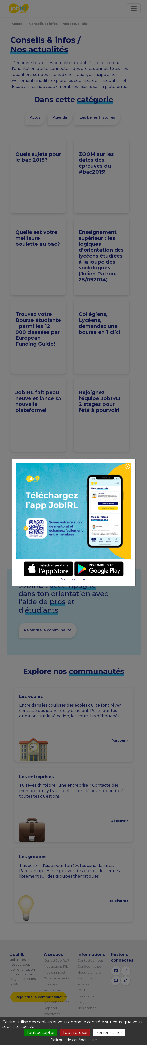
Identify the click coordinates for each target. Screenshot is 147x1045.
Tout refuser (75, 1032)
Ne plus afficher (73, 579)
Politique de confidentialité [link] (73, 1040)
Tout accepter (40, 1032)
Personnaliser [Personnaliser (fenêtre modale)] (108, 1032)
